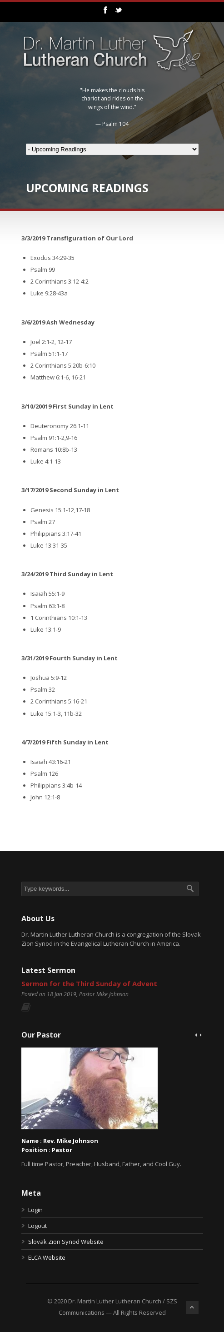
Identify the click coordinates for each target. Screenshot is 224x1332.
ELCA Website (46, 1257)
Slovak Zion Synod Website (66, 1241)
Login (35, 1210)
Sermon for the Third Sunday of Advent (89, 983)
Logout (37, 1226)
